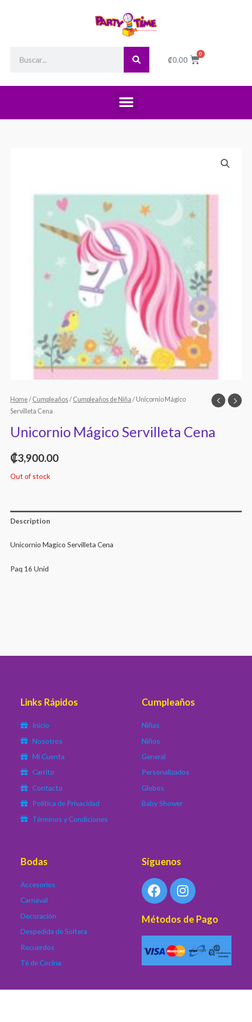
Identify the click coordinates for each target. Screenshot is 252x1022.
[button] (126, 102)
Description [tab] (30, 520)
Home (19, 399)
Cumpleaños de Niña (102, 399)
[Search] (136, 60)
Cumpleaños (50, 399)
